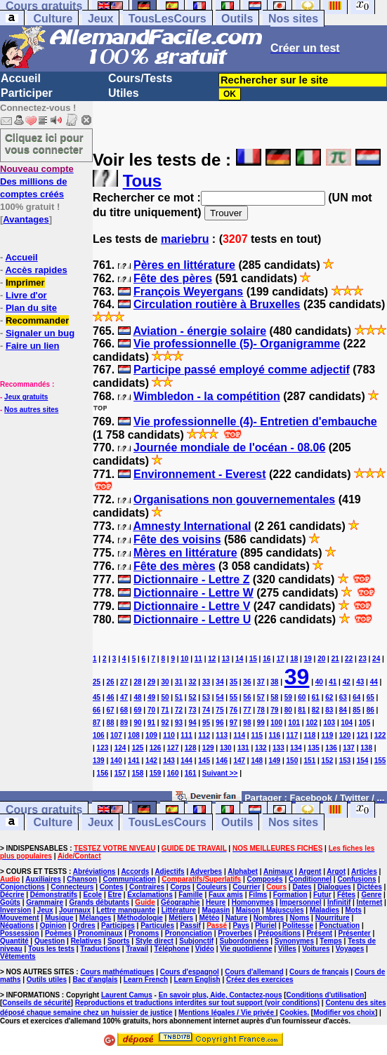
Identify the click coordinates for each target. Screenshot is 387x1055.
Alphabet (243, 871)
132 (261, 748)
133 (278, 748)
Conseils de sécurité (36, 1003)
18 (294, 659)
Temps (331, 941)
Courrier (246, 887)
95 (206, 722)
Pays (240, 925)
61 (316, 697)
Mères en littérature (185, 553)
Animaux (278, 871)
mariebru (185, 239)
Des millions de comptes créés (37, 181)
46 (110, 697)
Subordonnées (243, 941)
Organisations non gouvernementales (234, 499)
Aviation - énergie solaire (199, 331)
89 (124, 722)
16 (266, 659)
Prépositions (279, 933)
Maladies (324, 910)
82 (316, 710)
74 (206, 710)
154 (363, 760)
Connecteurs (72, 887)
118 (310, 735)
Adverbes (206, 871)
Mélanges (95, 918)
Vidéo (204, 949)
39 (297, 676)
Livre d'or (26, 295)
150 (293, 760)
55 (233, 697)
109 (151, 735)
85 (356, 710)
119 (328, 735)
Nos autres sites (31, 409)
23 (363, 659)
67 (110, 710)
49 (151, 697)
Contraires (146, 887)
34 (219, 682)
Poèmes (58, 933)
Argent (310, 871)
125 (138, 748)
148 (257, 760)
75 (219, 710)
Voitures (315, 949)
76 (233, 710)
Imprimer (25, 282)
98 (247, 722)
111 (186, 735)
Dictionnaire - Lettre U (192, 619)
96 (219, 722)
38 (274, 682)
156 (103, 773)
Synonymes (294, 941)
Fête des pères (172, 278)
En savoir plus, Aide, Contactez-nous (220, 995)
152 (328, 760)
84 (343, 710)
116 (274, 735)
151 (310, 760)
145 (204, 760)
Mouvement (19, 918)
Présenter (355, 933)
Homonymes (253, 902)
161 (191, 773)
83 (329, 710)
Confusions (356, 879)
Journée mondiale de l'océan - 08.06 (229, 447)
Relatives (86, 941)
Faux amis (226, 894)
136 (331, 748)
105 (365, 722)
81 (302, 710)
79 (274, 710)
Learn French (146, 979)
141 (134, 760)
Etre (114, 894)
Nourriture (332, 918)
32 (192, 682)
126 (156, 748)
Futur (322, 894)
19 (308, 659)
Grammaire (44, 902)
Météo (209, 918)
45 (96, 697)
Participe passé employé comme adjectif (241, 370)
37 (261, 682)
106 (99, 735)
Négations (17, 925)
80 (288, 710)
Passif (190, 925)
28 (137, 682)
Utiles (123, 93)
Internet (370, 902)
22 (349, 659)
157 (120, 773)
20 (321, 659)
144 (186, 760)
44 (374, 682)
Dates (301, 887)
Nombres (269, 918)
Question (49, 941)
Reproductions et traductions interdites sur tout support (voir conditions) (197, 1003)
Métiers (181, 918)
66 (96, 710)
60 (302, 697)
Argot (336, 871)
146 (222, 760)
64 (356, 697)
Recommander (37, 320)
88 (110, 722)
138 (366, 748)
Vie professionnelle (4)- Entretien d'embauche (255, 421)
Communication (129, 879)
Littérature (179, 910)
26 (110, 682)
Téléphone (171, 949)
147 (239, 760)
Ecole (92, 894)
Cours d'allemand (254, 972)
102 (311, 722)
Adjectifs (169, 871)
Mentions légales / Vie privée (227, 1012)
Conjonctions (22, 887)
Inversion (15, 910)
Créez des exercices (260, 979)
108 (134, 735)
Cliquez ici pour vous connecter (44, 143)
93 (179, 722)
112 (204, 735)
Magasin (216, 910)
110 (169, 735)
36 (247, 682)
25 (96, 682)
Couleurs (212, 887)
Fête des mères (174, 566)
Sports (118, 941)
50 (165, 697)
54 (219, 697)
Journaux (75, 910)
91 (151, 722)
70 (151, 710)
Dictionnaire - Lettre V (191, 606)
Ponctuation (339, 925)
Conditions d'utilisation (326, 995)
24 (376, 659)
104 (347, 722)
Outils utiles (47, 979)
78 (261, 710)
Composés (265, 879)
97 (233, 722)
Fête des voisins (177, 539)
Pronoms (144, 933)
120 (345, 735)
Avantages (25, 219)
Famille (190, 894)
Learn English (197, 979)
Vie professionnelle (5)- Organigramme (236, 344)
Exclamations (149, 894)
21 (335, 659)
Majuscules (285, 910)
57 (261, 697)
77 (247, 710)
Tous (142, 180)
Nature (236, 918)
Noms (300, 918)
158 (138, 773)
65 (370, 697)
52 (192, 697)
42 (346, 682)
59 (288, 697)
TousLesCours (167, 19)
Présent (319, 933)
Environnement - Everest (199, 474)
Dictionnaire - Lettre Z (191, 579)
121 (363, 735)
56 (247, 697)
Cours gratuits (44, 810)
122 (380, 735)
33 (206, 682)
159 (156, 773)
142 (151, 760)
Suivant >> (220, 773)
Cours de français (318, 972)
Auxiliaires (43, 879)
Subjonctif (196, 941)
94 (192, 722)
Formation (290, 894)
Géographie (180, 902)
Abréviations (94, 871)
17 (280, 659)
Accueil (21, 78)
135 (314, 748)
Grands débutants (99, 902)
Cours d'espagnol (189, 972)
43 (360, 682)
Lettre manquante (125, 910)
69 (137, 710)
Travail (137, 949)
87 (96, 722)
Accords (135, 871)
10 (184, 659)
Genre (371, 894)
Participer (27, 93)
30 (165, 682)
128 (191, 748)
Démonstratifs (53, 894)
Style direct (154, 941)
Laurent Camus (126, 995)
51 (179, 697)
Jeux (100, 19)
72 (179, 710)
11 (198, 659)
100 (276, 722)
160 (173, 773)
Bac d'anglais (94, 979)
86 (370, 710)
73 (192, 710)
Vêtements (18, 956)
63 (343, 697)
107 (116, 735)
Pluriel (266, 925)
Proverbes (235, 933)
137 (349, 748)
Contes (112, 887)
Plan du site (31, 308)
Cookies (293, 1012)
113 (222, 735)
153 (345, 760)
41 (332, 682)
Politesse (297, 925)
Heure (215, 902)
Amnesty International (192, 526)
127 (173, 748)
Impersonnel (300, 902)
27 (124, 682)
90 (137, 722)
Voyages (350, 949)
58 (274, 697)
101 (294, 722)
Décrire (12, 894)
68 (124, 710)
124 (120, 748)
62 (329, 697)
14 (239, 659)
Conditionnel (310, 879)
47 (124, 697)
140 (116, 760)
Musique (59, 918)
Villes (287, 949)
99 (261, 722)
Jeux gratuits (26, 397)
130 (226, 748)
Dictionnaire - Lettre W (193, 593)
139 (99, 760)
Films (258, 894)
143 (169, 760)
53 (206, 697)
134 (296, 748)
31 (179, 682)
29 (151, 682)
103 (329, 722)
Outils (237, 19)
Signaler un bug (40, 333)
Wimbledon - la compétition (206, 396)
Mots (354, 910)
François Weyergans (188, 292)
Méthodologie (140, 918)
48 (137, 697)
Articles (364, 871)
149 (274, 760)
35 (233, 682)
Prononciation (188, 933)
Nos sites (293, 19)
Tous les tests (51, 949)
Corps (180, 887)
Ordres (84, 925)
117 (293, 735)
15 (253, 659)
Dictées (369, 887)
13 (226, 659)
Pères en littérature (184, 265)
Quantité (14, 941)
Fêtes (346, 894)
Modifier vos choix (344, 1012)
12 (212, 659)
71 (165, 710)
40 (319, 682)
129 (208, 748)
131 (243, 748)
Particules (157, 925)
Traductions (100, 949)
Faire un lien (33, 345)
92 (165, 722)
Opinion (53, 925)
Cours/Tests (140, 78)
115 (257, 735)
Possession (19, 933)
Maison (248, 910)
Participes (118, 925)
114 (239, 735)
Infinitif (338, 902)
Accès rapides (36, 270)
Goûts (10, 902)
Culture (52, 19)
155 (380, 760)
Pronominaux (100, 933)
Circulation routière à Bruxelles (216, 304)
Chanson (82, 879)
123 (103, 748)
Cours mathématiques (117, 972)
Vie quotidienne (246, 949)
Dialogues (334, 887)
